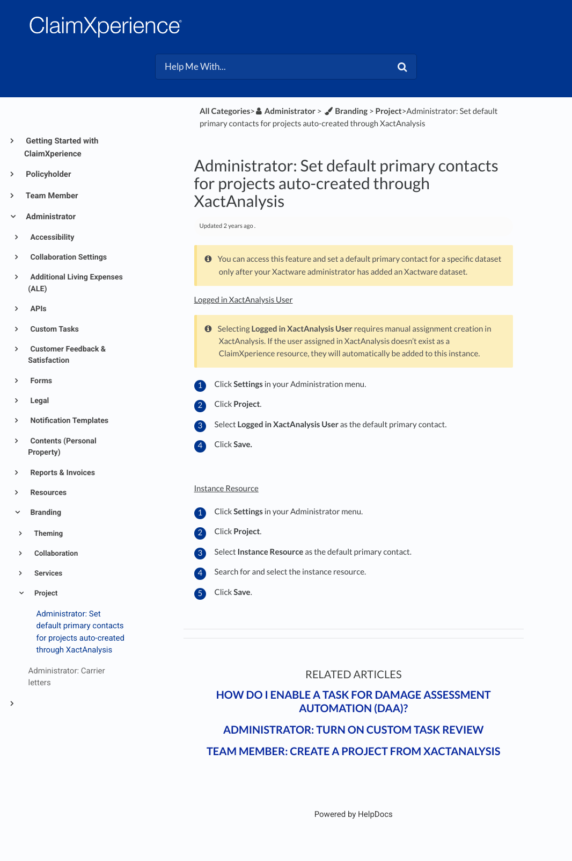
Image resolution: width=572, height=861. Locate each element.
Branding (44, 512)
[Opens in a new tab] (353, 814)
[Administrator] (285, 111)
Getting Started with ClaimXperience (61, 147)
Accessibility (51, 237)
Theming (48, 533)
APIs (37, 309)
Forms (40, 381)
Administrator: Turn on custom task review (353, 729)
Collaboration (55, 553)
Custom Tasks (53, 329)
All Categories (225, 111)
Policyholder (47, 174)
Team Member (51, 195)
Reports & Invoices (61, 473)
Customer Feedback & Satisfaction (67, 355)
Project (45, 593)
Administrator (50, 216)
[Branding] (345, 111)
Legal (38, 401)
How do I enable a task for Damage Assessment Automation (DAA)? (353, 701)
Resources (47, 493)
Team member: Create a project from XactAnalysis (354, 751)
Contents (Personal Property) (62, 447)
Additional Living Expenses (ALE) (75, 283)
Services (48, 573)
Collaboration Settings (67, 257)
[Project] (389, 111)
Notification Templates (68, 421)
